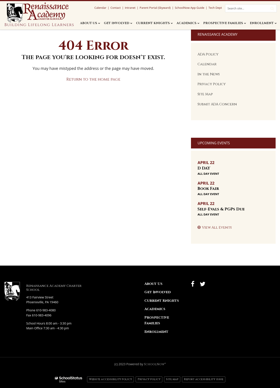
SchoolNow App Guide (189, 8)
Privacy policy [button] (149, 379)
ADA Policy (208, 54)
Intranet (130, 8)
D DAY (204, 168)
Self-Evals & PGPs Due (221, 209)
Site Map (205, 94)
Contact (115, 8)
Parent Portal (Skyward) (155, 8)
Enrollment (156, 331)
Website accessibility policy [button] (110, 379)
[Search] (272, 8)
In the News (209, 74)
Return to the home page (93, 79)
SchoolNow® (155, 364)
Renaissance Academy (217, 34)
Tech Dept (215, 8)
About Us (153, 283)
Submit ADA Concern (217, 104)
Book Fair (208, 188)
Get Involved (157, 292)
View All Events (217, 227)
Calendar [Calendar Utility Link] (100, 8)
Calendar (207, 64)
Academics (154, 309)
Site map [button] (172, 379)
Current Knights (161, 300)
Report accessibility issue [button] (203, 379)
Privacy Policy (212, 84)
